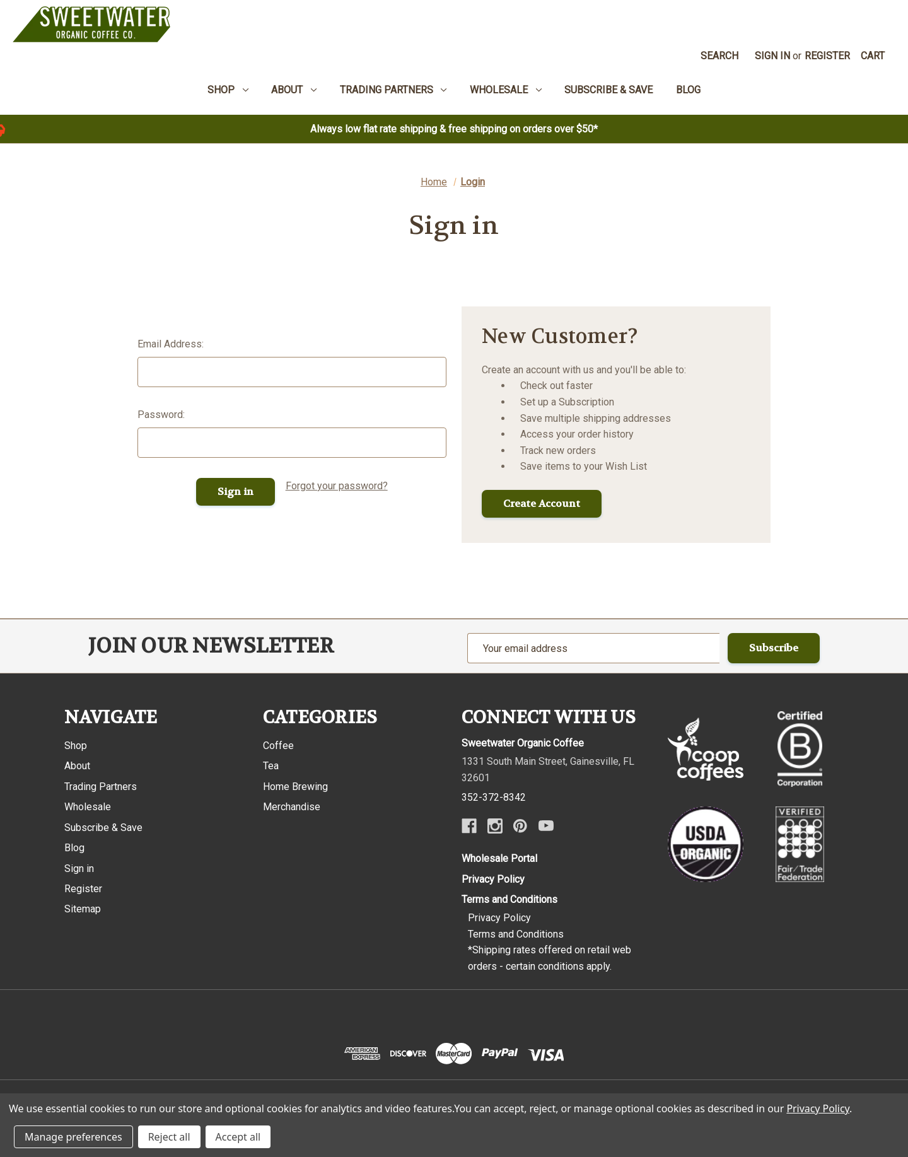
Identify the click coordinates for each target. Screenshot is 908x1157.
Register (827, 56)
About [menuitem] (294, 90)
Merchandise (291, 807)
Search (719, 56)
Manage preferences (73, 1137)
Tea (271, 766)
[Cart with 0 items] (873, 56)
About (77, 766)
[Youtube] (546, 826)
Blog (74, 848)
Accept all (238, 1137)
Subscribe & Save (103, 828)
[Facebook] (469, 826)
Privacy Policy (493, 879)
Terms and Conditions (509, 899)
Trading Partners (100, 787)
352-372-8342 (494, 797)
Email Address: (170, 344)
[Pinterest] (520, 826)
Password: (161, 415)
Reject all (169, 1137)
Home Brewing (295, 787)
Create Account (541, 503)
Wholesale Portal (499, 858)
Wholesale (87, 807)
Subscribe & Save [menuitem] (608, 90)
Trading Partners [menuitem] (393, 90)
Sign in (772, 56)
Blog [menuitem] (688, 90)
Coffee (278, 746)
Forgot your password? (337, 486)
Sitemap (82, 909)
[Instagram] (495, 826)
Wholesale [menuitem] (506, 90)
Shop (75, 746)
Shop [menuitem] (227, 90)
